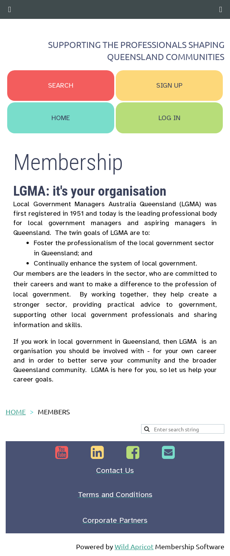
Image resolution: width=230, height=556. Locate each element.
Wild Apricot (134, 546)
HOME (16, 411)
